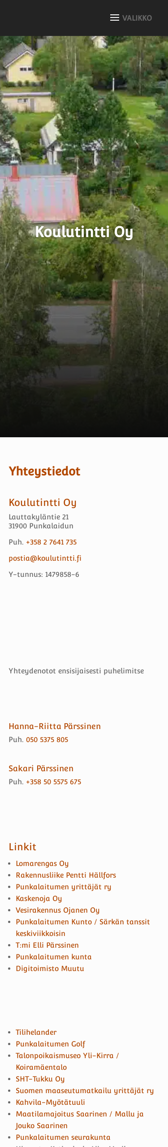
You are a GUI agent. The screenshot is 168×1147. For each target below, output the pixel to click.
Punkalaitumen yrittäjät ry (65, 887)
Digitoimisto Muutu (50, 968)
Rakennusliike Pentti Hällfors (66, 875)
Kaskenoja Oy (39, 898)
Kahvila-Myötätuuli (50, 1102)
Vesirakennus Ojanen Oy (58, 910)
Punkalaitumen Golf (50, 1044)
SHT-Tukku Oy (40, 1079)
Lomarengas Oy (42, 863)
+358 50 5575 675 (53, 782)
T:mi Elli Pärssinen (47, 945)
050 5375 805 (47, 739)
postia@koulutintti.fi (45, 558)
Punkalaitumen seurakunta (63, 1137)
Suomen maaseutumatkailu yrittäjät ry (85, 1090)
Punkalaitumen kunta (54, 957)
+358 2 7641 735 (51, 542)
